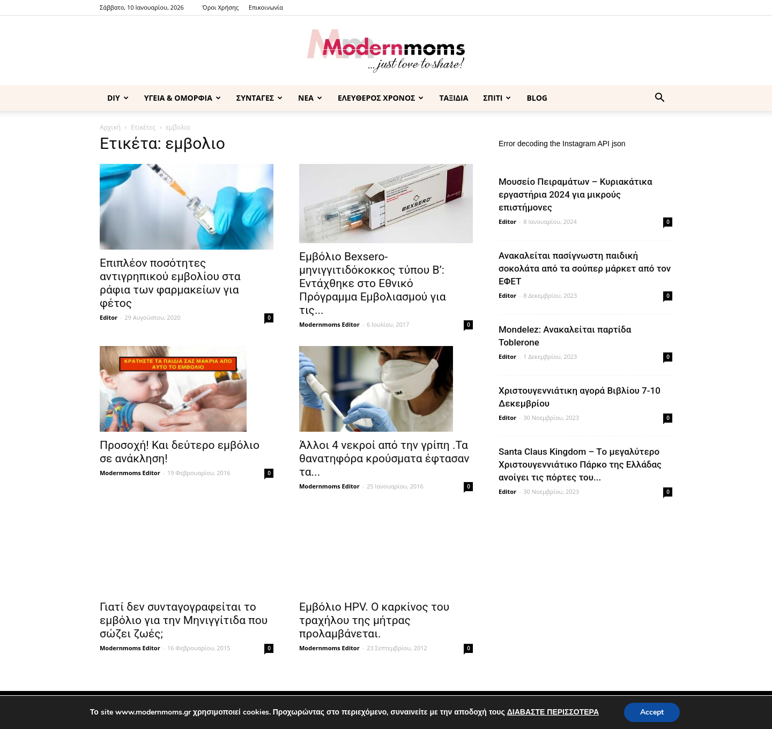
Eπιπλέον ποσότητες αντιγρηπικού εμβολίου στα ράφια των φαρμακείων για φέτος (170, 283)
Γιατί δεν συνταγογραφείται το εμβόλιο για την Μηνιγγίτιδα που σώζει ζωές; (184, 620)
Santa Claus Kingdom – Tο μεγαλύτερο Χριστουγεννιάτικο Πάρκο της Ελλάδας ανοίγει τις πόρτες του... (580, 464)
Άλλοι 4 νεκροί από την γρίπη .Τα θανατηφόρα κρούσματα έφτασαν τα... (384, 458)
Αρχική (110, 127)
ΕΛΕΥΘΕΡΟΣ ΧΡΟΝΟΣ (381, 98)
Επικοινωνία (266, 7)
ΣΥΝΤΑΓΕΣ (259, 98)
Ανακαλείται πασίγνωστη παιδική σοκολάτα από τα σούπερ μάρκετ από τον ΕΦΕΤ (585, 268)
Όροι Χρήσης (221, 7)
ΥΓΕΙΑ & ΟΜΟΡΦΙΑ (182, 98)
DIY (118, 98)
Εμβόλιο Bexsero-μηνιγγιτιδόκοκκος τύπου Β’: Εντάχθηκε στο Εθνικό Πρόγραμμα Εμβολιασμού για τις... (372, 283)
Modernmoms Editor (329, 324)
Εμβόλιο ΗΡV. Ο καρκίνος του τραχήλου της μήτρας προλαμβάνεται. (374, 620)
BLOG (536, 98)
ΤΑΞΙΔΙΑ (453, 98)
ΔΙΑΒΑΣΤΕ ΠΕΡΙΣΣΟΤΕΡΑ (553, 712)
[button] (659, 99)
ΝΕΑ (310, 98)
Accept (652, 712)
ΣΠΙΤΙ (497, 98)
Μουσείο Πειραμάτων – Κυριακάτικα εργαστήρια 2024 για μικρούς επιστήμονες (575, 194)
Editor (108, 317)
